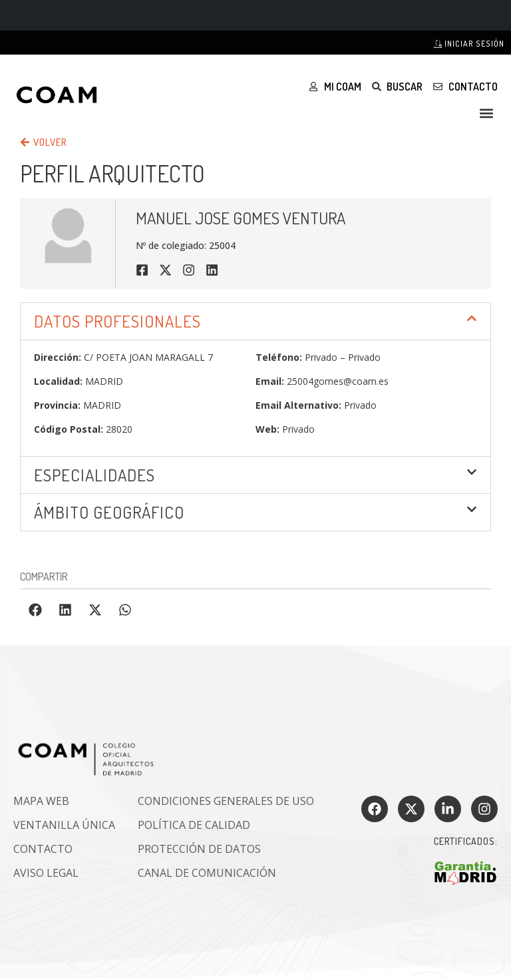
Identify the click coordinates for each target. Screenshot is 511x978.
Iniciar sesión (469, 44)
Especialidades (94, 474)
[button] (487, 113)
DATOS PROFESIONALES (117, 321)
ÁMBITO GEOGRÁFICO (109, 512)
